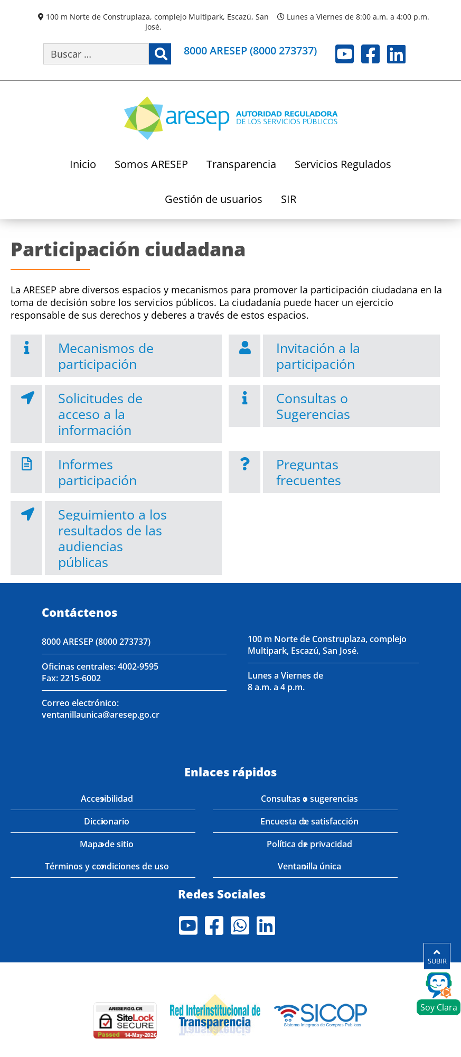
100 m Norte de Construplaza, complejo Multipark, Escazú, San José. (157, 22)
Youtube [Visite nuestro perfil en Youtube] (344, 53)
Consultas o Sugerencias (313, 406)
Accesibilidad (107, 798)
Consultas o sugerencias (309, 798)
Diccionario (106, 821)
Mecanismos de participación (106, 356)
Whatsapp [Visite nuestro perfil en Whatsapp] (240, 925)
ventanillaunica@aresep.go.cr (100, 714)
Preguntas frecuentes (308, 472)
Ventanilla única (309, 866)
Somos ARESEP (151, 165)
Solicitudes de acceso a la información (100, 414)
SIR (288, 200)
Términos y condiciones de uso (107, 866)
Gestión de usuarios (213, 200)
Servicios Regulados (343, 165)
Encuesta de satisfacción (309, 821)
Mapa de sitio (107, 844)
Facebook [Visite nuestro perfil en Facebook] (370, 53)
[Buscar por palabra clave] (96, 53)
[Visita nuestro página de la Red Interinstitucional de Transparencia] (215, 1013)
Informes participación (97, 472)
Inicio (83, 165)
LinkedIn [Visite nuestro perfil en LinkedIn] (396, 53)
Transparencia (241, 165)
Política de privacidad (309, 844)
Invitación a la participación (318, 356)
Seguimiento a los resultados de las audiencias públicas (112, 538)
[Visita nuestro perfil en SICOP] (320, 1013)
